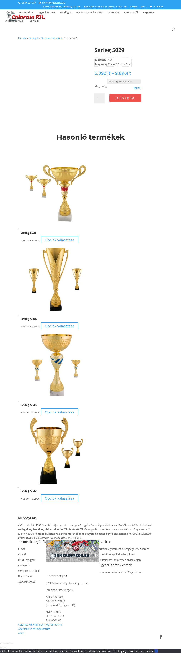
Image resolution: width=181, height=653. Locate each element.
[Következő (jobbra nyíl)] (5, 647)
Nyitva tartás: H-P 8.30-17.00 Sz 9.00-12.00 (105, 7)
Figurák (22, 554)
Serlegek (34, 38)
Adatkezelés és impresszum (34, 629)
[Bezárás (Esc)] (12, 643)
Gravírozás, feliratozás (89, 12)
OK (156, 651)
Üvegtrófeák (25, 576)
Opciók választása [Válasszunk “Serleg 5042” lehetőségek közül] (59, 498)
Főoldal (9, 12)
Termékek (25, 12)
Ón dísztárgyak (26, 560)
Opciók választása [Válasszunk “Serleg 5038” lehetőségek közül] (59, 240)
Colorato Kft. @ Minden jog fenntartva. (40, 624)
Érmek (22, 549)
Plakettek (23, 565)
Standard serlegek (51, 38)
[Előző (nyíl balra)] (1, 647)
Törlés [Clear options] (137, 87)
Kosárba (125, 98)
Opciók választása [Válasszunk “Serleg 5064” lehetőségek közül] (59, 326)
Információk (131, 12)
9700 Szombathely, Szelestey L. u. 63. (62, 7)
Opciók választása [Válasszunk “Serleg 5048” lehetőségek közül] (59, 412)
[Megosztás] (8, 643)
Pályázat (34, 21)
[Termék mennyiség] (99, 98)
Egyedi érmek (47, 12)
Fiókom (133, 7)
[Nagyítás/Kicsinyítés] (1, 643)
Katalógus (66, 12)
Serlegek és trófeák (29, 570)
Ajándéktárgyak (14, 21)
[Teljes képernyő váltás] (5, 643)
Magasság (101, 86)
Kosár (143, 7)
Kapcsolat (149, 12)
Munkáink (113, 12)
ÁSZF (21, 633)
